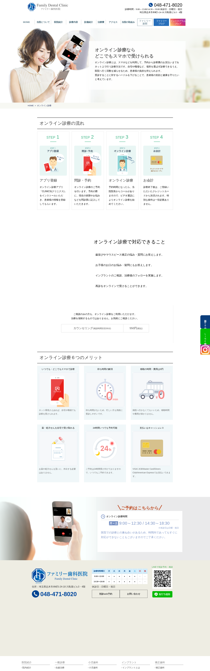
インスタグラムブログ (177, 22)
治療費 (101, 22)
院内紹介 (26, 667)
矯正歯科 (160, 667)
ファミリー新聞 (145, 22)
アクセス (113, 22)
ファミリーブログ (161, 22)
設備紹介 (88, 22)
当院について (43, 22)
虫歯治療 (60, 667)
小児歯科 (93, 667)
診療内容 (73, 22)
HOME (26, 22)
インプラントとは (131, 667)
